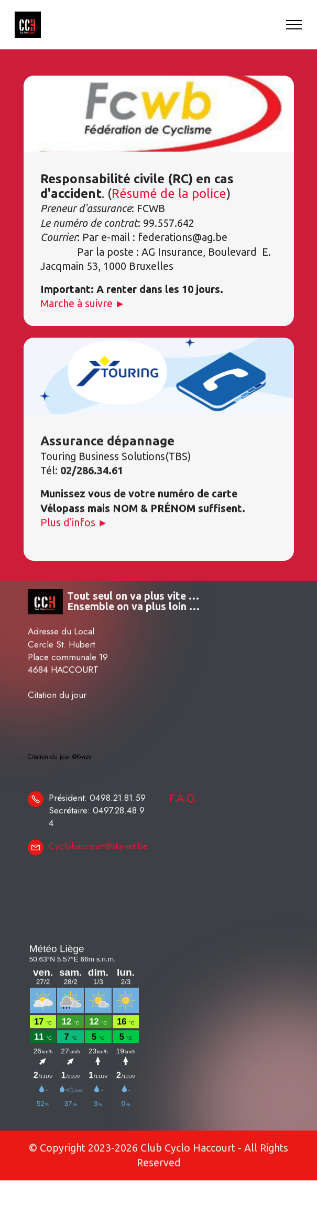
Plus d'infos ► (76, 550)
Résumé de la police (169, 193)
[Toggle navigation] (294, 24)
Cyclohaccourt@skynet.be (98, 874)
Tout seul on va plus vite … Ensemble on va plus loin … (134, 601)
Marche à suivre (77, 303)
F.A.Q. (182, 826)
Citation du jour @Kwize (60, 784)
